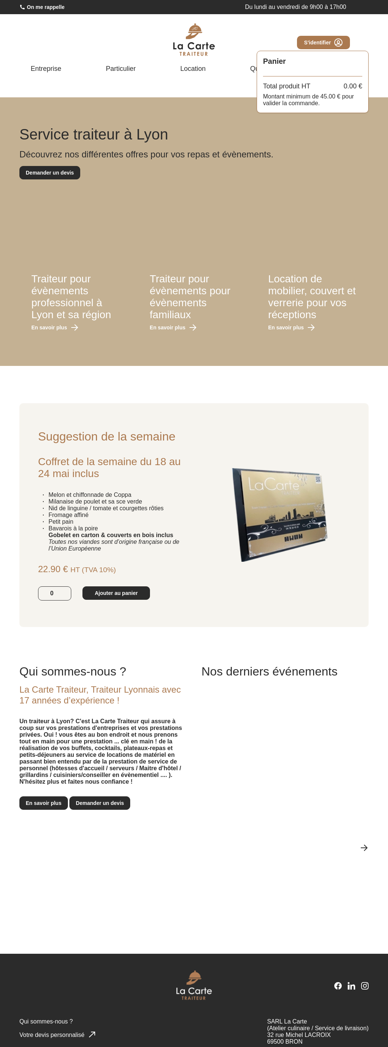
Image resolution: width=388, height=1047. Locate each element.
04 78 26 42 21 (256, 8)
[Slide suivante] (364, 857)
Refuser (106, 1027)
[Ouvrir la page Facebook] (334, 86)
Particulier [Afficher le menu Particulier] (126, 71)
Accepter (43, 1027)
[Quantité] (54, 611)
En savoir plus (54, 329)
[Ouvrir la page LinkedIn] (349, 86)
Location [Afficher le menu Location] (198, 71)
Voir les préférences (167, 1027)
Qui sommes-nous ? (279, 71)
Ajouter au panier (117, 611)
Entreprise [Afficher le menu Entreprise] (52, 71)
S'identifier (323, 44)
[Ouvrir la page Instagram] (364, 86)
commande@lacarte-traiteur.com (328, 8)
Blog (349, 71)
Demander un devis (50, 173)
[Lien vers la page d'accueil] (194, 41)
